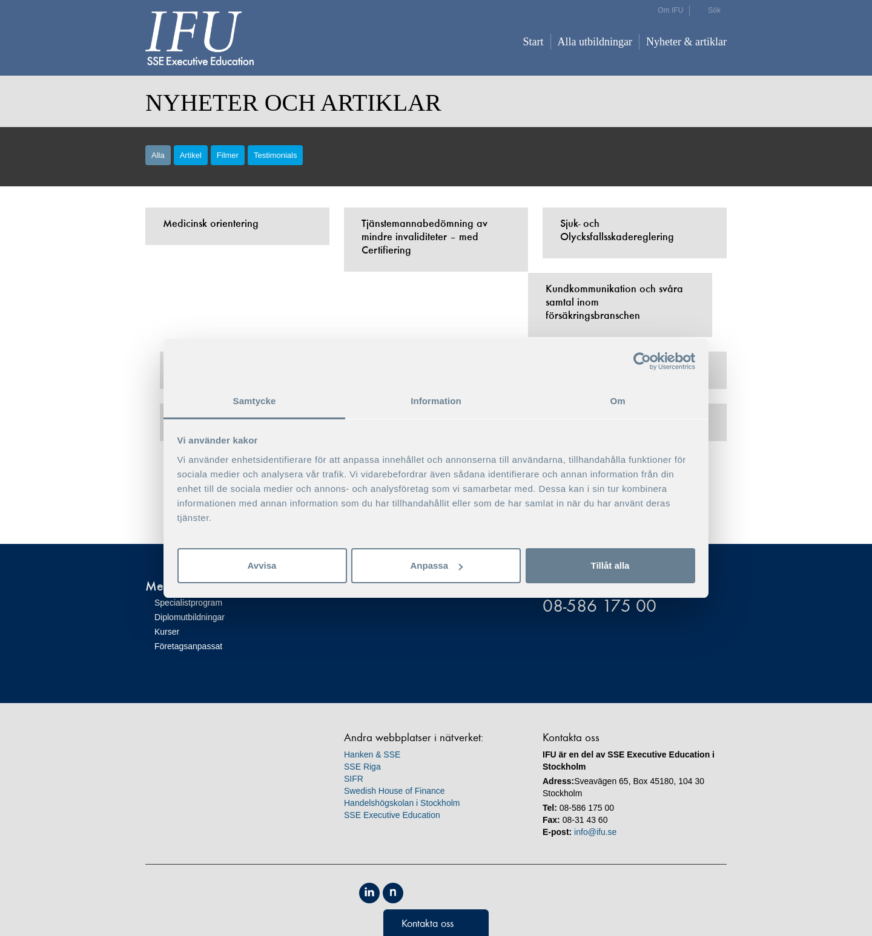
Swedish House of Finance (394, 791)
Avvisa (262, 565)
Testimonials (275, 155)
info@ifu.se (595, 832)
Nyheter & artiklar (686, 42)
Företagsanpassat (188, 646)
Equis (420, 893)
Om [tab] (617, 401)
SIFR (353, 779)
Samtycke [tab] (254, 401)
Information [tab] (436, 401)
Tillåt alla (610, 565)
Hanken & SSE (372, 754)
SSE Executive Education (392, 815)
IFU (199, 38)
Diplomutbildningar (189, 617)
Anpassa (436, 565)
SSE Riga (362, 766)
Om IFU (670, 10)
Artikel (191, 155)
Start (533, 42)
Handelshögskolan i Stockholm (402, 803)
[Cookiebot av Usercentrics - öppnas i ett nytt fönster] (642, 361)
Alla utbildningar (595, 42)
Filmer (228, 155)
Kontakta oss (427, 923)
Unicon (476, 894)
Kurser (166, 632)
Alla (158, 155)
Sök (714, 10)
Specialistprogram (188, 602)
